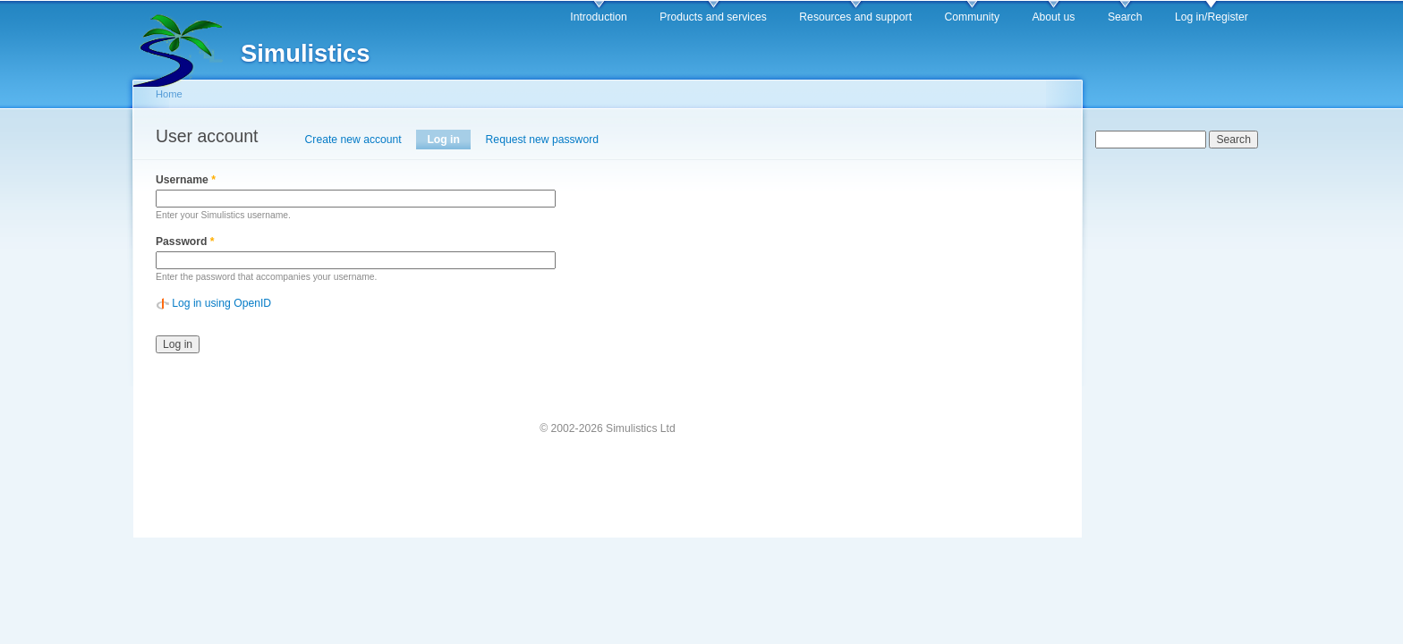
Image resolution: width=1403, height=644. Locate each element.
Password (185, 241)
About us (1053, 17)
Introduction (598, 17)
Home (169, 94)
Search (1125, 17)
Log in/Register (1211, 17)
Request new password (542, 139)
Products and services (713, 17)
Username (186, 180)
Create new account (353, 139)
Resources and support (855, 17)
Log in (449, 139)
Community (972, 17)
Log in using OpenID (221, 303)
